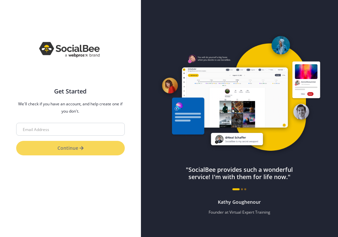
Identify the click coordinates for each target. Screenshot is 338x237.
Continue (70, 148)
